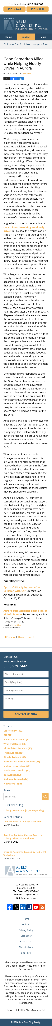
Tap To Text (37, 8)
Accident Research (15, 779)
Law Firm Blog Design (26, 1022)
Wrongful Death (14, 743)
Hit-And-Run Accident (17, 748)
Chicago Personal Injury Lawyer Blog (23, 810)
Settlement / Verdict (16, 770)
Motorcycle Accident (16, 766)
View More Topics (12, 783)
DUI (8, 735)
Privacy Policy (26, 930)
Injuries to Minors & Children (21, 761)
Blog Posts (26, 952)
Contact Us (26, 941)
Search (45, 796)
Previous (9, 637)
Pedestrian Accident (17, 739)
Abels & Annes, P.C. (35, 1010)
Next (31, 637)
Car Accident (16, 625)
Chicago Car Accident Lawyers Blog (26, 24)
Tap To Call (14, 8)
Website (26, 924)
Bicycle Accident (14, 757)
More (43, 36)
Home (8, 36)
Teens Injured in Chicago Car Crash (22, 821)
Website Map (26, 947)
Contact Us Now (26, 714)
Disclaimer (26, 935)
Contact (26, 36)
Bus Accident (12, 774)
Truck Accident (13, 752)
